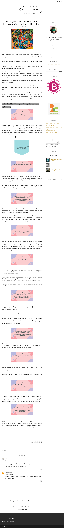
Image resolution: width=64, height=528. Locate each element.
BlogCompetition (49, 139)
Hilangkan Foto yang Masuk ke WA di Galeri (56, 160)
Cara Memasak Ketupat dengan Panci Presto (56, 170)
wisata (51, 142)
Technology (56, 142)
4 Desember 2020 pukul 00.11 (9, 474)
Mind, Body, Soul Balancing (52, 132)
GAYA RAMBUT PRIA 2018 (55, 164)
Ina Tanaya (32, 9)
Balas (41, 469)
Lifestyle (47, 142)
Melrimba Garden (50, 125)
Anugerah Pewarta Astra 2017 (54, 144)
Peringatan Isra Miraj (50, 130)
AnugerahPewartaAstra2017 (51, 146)
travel (47, 144)
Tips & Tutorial (8, 444)
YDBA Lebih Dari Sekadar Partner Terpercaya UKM (54, 65)
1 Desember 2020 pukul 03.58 (9, 460)
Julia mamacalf (8, 472)
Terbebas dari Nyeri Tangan (52, 123)
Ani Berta (7, 459)
